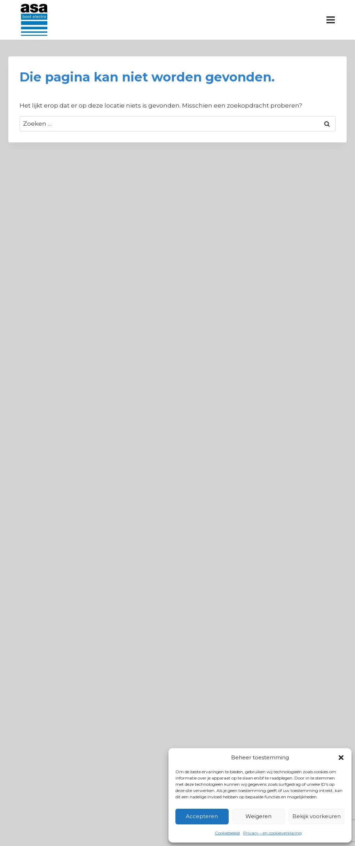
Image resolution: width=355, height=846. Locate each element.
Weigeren (258, 816)
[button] (341, 757)
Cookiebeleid (227, 833)
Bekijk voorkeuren (316, 816)
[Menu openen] (330, 19)
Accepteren (202, 816)
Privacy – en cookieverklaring (272, 833)
